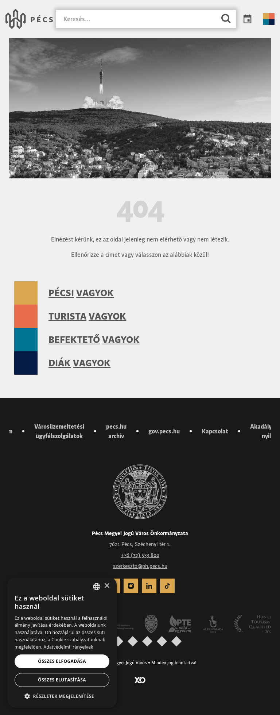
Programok (248, 19)
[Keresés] (136, 19)
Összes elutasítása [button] (62, 680)
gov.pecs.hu (164, 431)
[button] (62, 696)
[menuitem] (131, 586)
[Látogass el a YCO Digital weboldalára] (140, 679)
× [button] (106, 586)
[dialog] (62, 642)
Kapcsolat (215, 431)
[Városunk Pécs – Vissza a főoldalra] (29, 19)
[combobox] (96, 586)
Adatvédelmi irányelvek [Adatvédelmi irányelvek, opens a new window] (68, 647)
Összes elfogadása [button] (62, 661)
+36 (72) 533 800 (140, 555)
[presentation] (118, 641)
